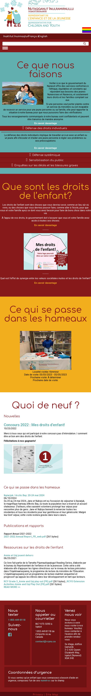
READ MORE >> (12, 587)
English (42, 36)
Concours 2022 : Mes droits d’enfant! (34, 425)
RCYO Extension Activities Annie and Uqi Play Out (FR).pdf (44, 583)
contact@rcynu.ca (45, 641)
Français (32, 36)
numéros (46, 680)
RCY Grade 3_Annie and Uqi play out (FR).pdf (28, 581)
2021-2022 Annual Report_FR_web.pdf (25, 536)
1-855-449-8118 (16, 619)
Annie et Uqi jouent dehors (18, 555)
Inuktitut (8, 36)
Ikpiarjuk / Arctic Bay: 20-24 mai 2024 (24, 495)
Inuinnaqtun (21, 36)
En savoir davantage (45, 123)
